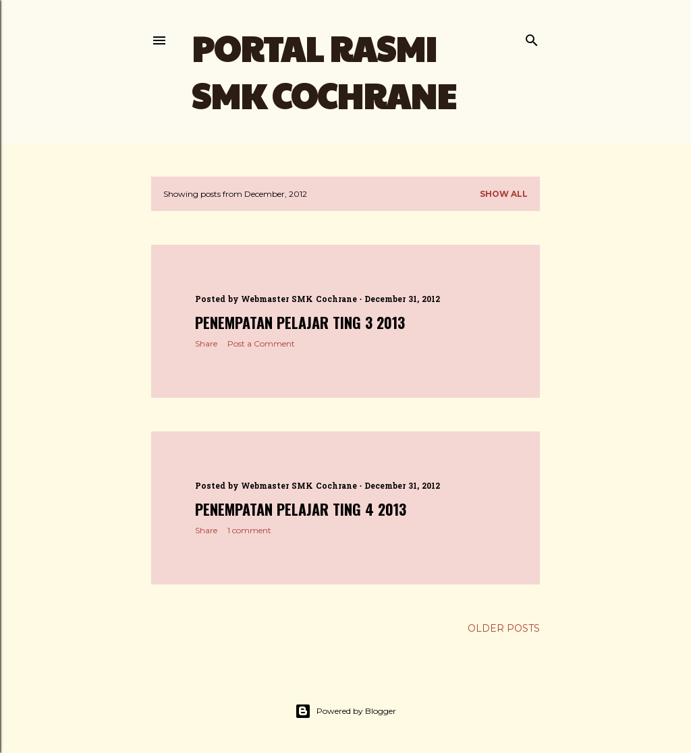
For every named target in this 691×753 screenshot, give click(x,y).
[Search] (532, 37)
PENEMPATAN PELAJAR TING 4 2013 (300, 509)
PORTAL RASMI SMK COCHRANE (324, 71)
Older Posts (504, 628)
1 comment (249, 530)
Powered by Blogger (345, 711)
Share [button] (206, 343)
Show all (504, 194)
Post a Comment (261, 343)
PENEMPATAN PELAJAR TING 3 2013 (300, 322)
